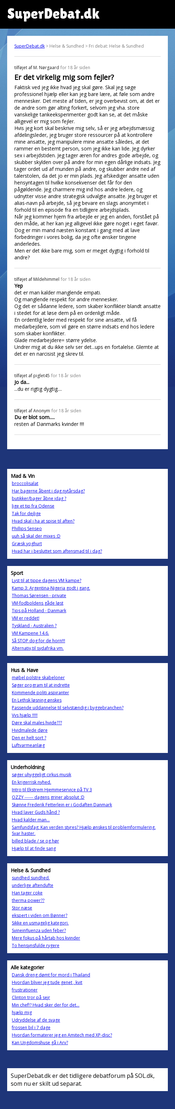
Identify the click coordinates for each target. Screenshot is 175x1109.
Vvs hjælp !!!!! (25, 715)
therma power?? (28, 900)
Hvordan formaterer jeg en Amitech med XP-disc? (62, 1035)
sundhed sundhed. (31, 878)
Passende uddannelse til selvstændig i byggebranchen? (67, 708)
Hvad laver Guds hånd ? (36, 812)
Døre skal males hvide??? (37, 723)
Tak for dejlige (26, 513)
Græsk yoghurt (27, 544)
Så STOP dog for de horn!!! (38, 641)
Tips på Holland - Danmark (39, 611)
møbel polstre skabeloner (38, 677)
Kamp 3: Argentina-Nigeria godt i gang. (51, 588)
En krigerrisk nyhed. (31, 782)
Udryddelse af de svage (36, 1020)
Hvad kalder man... (31, 820)
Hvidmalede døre (30, 730)
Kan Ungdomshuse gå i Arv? (40, 1043)
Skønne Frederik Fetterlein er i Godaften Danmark (62, 805)
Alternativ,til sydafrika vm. (38, 648)
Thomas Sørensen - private (39, 595)
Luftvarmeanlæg (28, 745)
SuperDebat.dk (29, 46)
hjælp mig (22, 1012)
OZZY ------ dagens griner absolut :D (48, 797)
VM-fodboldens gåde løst (37, 603)
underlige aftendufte (32, 885)
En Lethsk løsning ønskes (37, 700)
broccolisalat (25, 483)
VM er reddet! (25, 618)
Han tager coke (27, 893)
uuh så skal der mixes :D (36, 536)
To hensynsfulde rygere (35, 945)
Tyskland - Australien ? (34, 626)
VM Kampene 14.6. (30, 633)
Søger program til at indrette (41, 685)
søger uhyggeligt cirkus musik (41, 775)
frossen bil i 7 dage (31, 1027)
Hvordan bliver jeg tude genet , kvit (47, 982)
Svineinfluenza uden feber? (39, 930)
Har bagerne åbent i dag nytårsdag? (48, 491)
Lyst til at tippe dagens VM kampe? (46, 580)
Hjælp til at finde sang (34, 848)
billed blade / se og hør (35, 841)
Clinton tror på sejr (31, 997)
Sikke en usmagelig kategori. (40, 923)
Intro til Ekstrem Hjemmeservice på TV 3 (52, 790)
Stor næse (22, 908)
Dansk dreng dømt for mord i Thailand (51, 975)
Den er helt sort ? (29, 738)
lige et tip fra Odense (33, 506)
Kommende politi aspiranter (40, 693)
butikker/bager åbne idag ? (39, 498)
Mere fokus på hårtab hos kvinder (46, 938)
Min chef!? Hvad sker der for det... (45, 1005)
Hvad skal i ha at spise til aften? (43, 521)
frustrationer (25, 990)
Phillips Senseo (27, 528)
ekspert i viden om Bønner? (39, 915)
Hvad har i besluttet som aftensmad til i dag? (57, 551)
